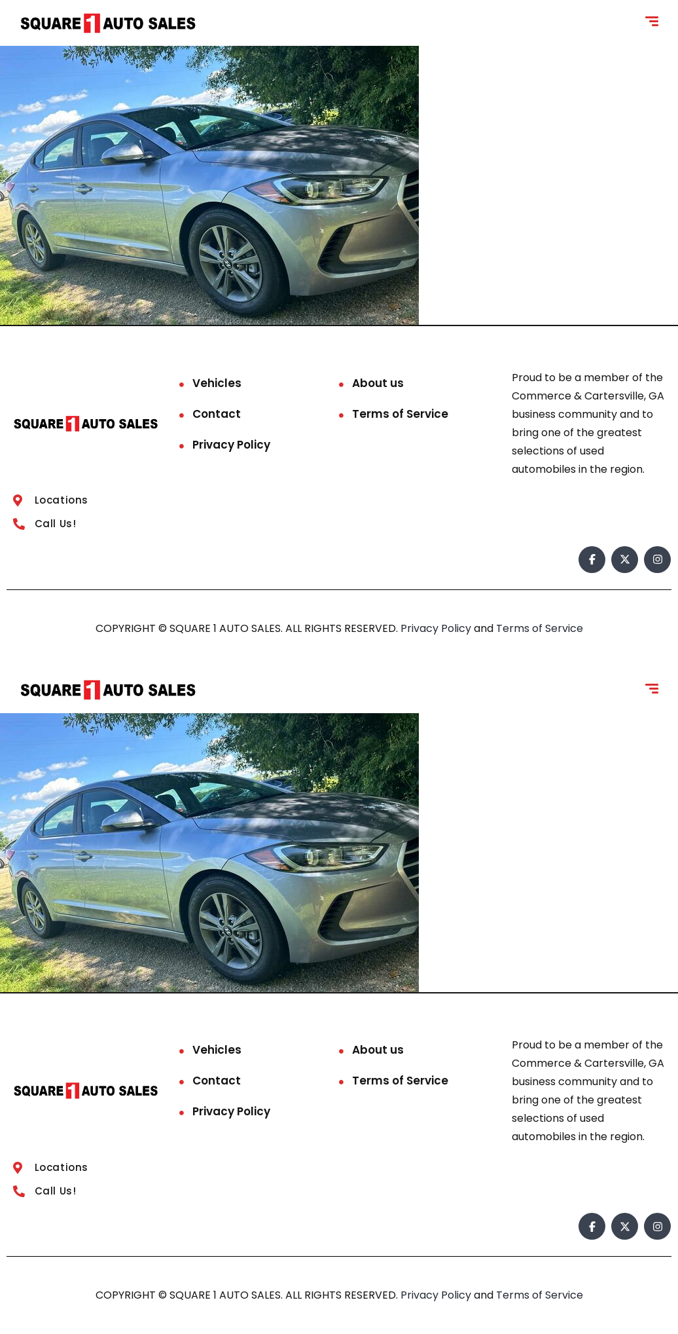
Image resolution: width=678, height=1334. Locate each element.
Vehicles (216, 383)
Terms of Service (400, 414)
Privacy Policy (231, 445)
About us (378, 383)
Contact (216, 414)
